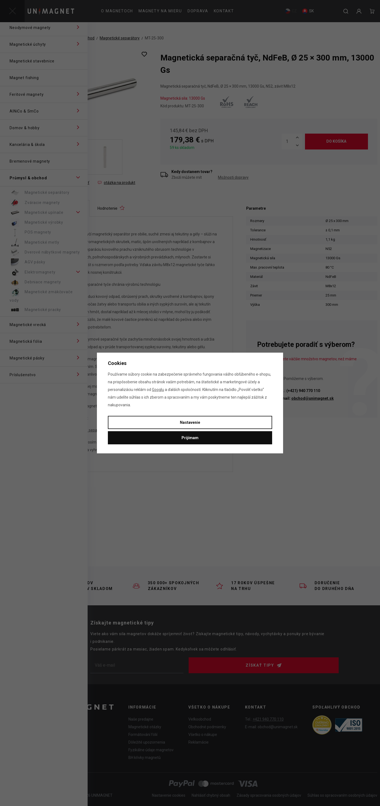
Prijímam (190, 438)
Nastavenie (190, 422)
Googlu (158, 389)
